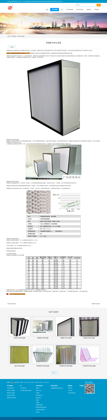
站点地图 (60, 418)
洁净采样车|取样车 (40, 409)
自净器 (37, 412)
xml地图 (64, 418)
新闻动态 (89, 9)
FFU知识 (70, 390)
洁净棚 (37, 393)
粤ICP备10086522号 (71, 418)
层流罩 (37, 400)
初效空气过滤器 (11, 393)
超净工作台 (38, 390)
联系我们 (97, 9)
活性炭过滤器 (10, 388)
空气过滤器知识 (72, 393)
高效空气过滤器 (11, 395)
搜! (98, 5)
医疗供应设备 (79, 9)
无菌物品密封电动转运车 (57, 388)
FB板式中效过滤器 (11, 303)
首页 (47, 9)
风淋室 (37, 388)
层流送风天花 (39, 395)
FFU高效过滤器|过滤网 (25, 390)
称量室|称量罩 (39, 405)
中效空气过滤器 (20, 36)
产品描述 (12, 47)
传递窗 (37, 402)
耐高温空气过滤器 (11, 397)
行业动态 (70, 388)
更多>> (54, 372)
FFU (62, 9)
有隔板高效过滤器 (20, 53)
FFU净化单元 (23, 388)
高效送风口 (38, 397)
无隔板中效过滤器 (96, 303)
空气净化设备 (69, 9)
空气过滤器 (54, 9)
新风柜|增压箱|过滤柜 (41, 407)
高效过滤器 (35, 53)
